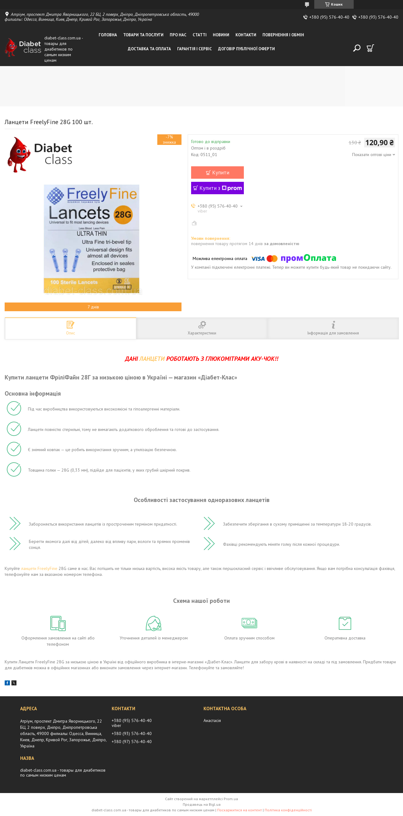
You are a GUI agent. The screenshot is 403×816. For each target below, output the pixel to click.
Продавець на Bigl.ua (202, 804)
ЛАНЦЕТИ (152, 358)
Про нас (178, 35)
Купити (220, 172)
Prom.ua (231, 798)
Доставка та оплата (149, 49)
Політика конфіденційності (288, 810)
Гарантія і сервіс (194, 49)
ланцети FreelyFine (39, 568)
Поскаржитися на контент (239, 810)
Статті (200, 35)
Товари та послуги (143, 35)
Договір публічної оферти (246, 49)
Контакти (245, 35)
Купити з (220, 188)
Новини (221, 35)
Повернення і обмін (283, 35)
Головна (108, 35)
